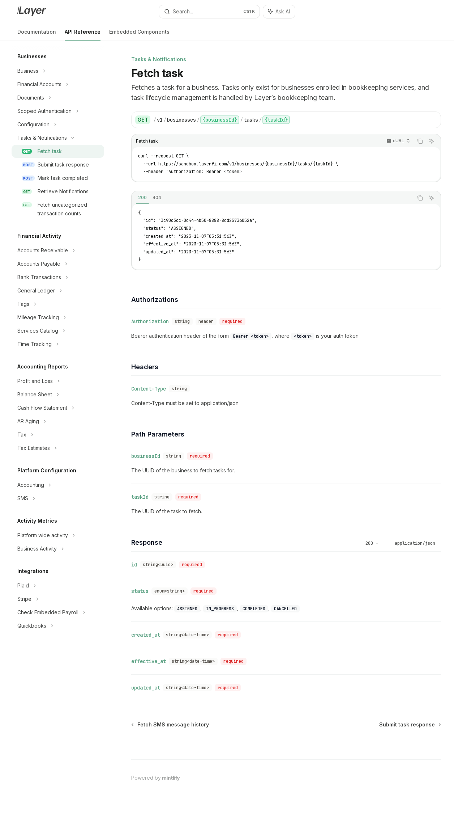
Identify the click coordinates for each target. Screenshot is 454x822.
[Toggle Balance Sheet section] (58, 394)
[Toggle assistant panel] (279, 11)
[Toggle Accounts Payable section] (58, 263)
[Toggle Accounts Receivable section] (58, 250)
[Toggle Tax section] (58, 434)
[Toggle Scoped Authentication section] (58, 111)
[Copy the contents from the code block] (420, 141)
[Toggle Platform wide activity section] (58, 535)
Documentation (36, 35)
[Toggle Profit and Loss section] (58, 381)
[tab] (142, 197)
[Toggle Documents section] (58, 97)
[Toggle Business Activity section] (58, 548)
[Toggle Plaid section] (58, 585)
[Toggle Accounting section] (58, 485)
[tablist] (272, 198)
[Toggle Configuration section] (58, 124)
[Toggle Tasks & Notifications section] (58, 137)
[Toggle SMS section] (58, 498)
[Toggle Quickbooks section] (58, 625)
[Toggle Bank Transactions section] (58, 277)
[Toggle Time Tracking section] (58, 344)
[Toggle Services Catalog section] (58, 330)
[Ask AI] (431, 141)
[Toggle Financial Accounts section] (58, 84)
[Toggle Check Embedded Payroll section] (58, 612)
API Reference (82, 35)
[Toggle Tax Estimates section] (58, 448)
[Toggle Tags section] (58, 304)
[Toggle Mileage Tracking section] (58, 317)
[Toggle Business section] (58, 70)
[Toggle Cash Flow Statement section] (58, 407)
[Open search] (209, 11)
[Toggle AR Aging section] (58, 421)
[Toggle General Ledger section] (58, 290)
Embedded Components (139, 35)
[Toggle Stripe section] (58, 599)
